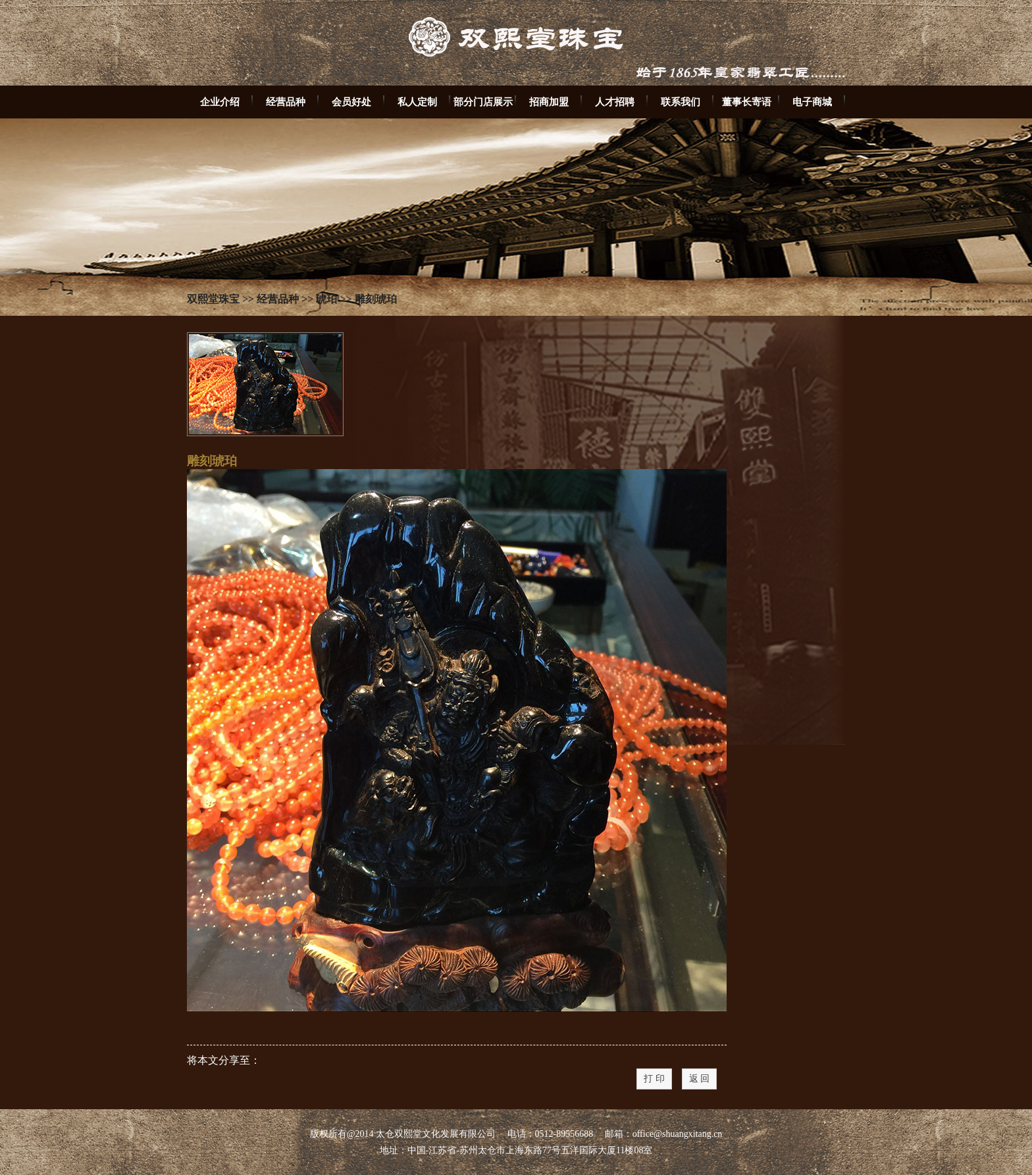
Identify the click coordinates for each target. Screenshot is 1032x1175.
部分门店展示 (483, 101)
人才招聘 (614, 101)
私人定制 (417, 101)
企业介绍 (220, 101)
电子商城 (812, 101)
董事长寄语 (746, 101)
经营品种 (285, 101)
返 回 (699, 1079)
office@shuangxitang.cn (677, 1134)
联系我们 (680, 101)
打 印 (654, 1079)
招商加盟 (549, 101)
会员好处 (351, 101)
